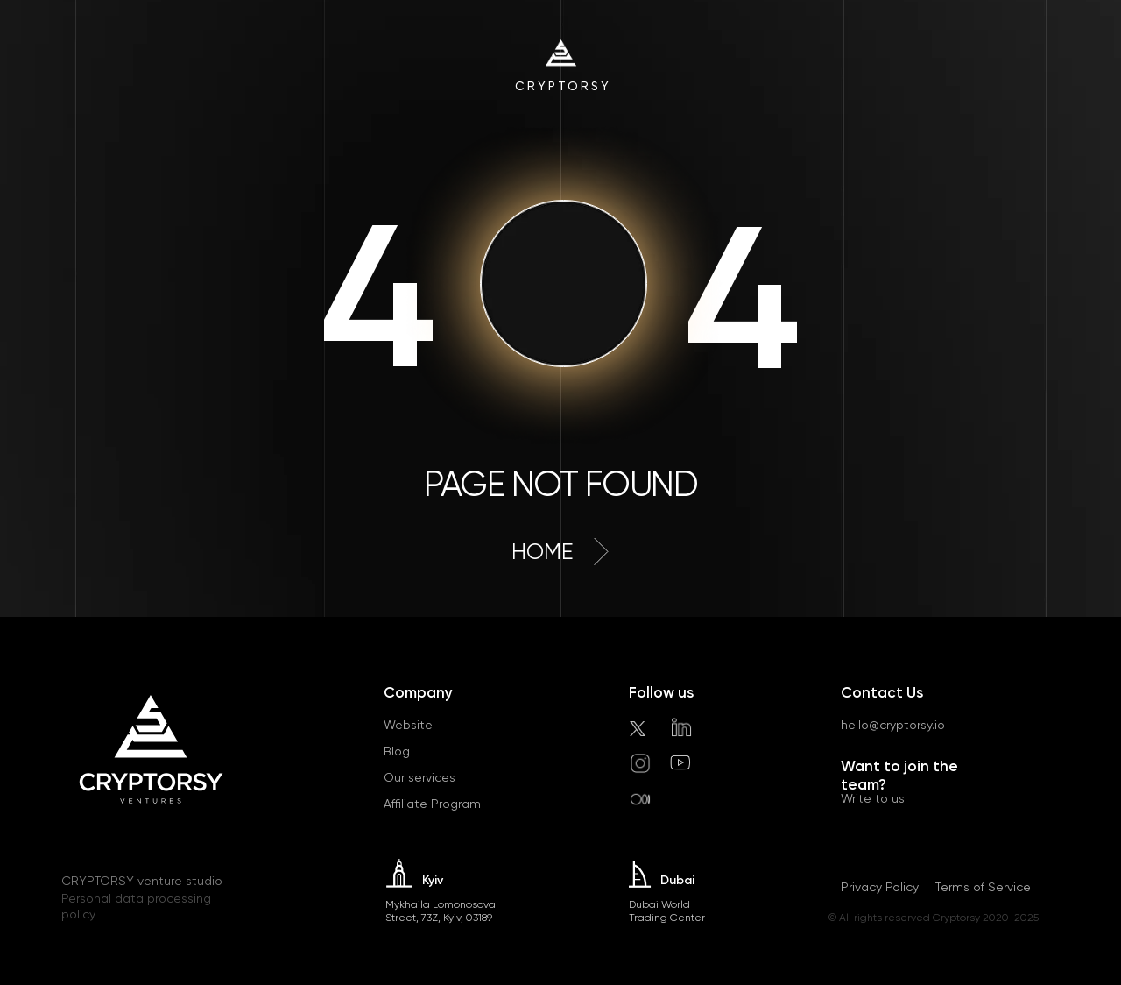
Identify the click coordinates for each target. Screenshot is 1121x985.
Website (408, 725)
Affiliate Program (432, 804)
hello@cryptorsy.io (893, 725)
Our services (419, 777)
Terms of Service (983, 887)
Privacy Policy (880, 887)
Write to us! (874, 798)
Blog (397, 751)
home (542, 551)
